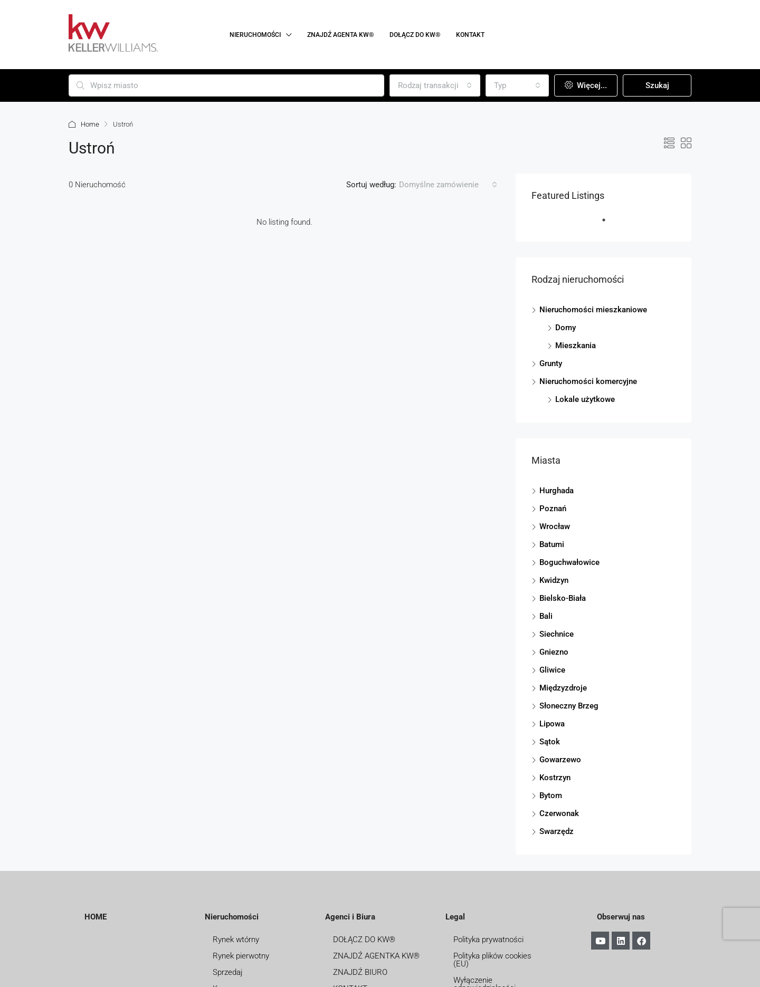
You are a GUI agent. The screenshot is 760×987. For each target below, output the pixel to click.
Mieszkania (575, 345)
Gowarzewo (560, 759)
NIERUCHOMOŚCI (255, 35)
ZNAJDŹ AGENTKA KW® (376, 956)
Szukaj (657, 85)
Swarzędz (556, 831)
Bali (546, 616)
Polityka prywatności (488, 939)
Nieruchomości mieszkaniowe (593, 309)
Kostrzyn (555, 777)
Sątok (549, 741)
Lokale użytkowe (585, 399)
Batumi (551, 544)
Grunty (550, 363)
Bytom (550, 795)
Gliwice (552, 670)
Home (90, 124)
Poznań (552, 508)
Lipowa (552, 724)
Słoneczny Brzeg (568, 706)
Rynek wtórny (236, 939)
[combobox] (435, 85)
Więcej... (586, 85)
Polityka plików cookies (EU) (492, 960)
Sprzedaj (227, 972)
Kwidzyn (553, 580)
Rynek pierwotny (241, 956)
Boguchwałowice (569, 562)
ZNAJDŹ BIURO (360, 972)
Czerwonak (559, 813)
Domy (565, 327)
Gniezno (553, 652)
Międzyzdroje (563, 688)
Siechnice (556, 634)
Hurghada (556, 490)
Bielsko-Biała (562, 598)
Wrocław (554, 526)
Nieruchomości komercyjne (588, 381)
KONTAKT (470, 35)
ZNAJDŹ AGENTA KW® (340, 35)
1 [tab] (609, 224)
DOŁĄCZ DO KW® (415, 35)
